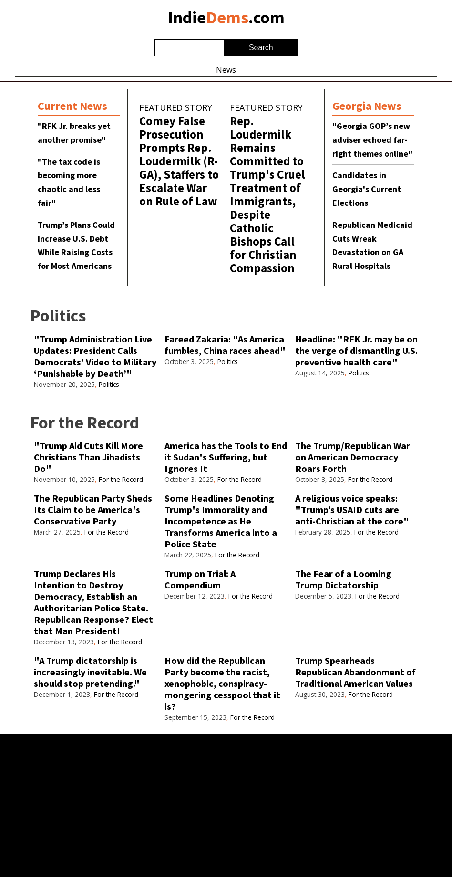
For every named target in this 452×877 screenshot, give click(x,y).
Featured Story (175, 107)
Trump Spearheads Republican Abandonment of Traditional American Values (355, 671)
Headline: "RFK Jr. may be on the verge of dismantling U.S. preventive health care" (356, 350)
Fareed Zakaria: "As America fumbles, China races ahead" (225, 344)
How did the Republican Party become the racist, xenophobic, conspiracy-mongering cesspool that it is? (222, 683)
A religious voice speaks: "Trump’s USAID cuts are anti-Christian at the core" (352, 509)
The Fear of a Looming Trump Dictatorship (343, 579)
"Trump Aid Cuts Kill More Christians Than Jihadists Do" (88, 456)
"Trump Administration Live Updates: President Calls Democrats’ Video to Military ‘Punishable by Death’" (95, 356)
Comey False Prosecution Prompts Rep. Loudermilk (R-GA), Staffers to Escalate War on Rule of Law (179, 161)
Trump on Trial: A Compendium (200, 579)
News (226, 69)
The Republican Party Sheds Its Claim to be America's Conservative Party (93, 509)
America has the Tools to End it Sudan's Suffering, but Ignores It (225, 456)
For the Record (121, 479)
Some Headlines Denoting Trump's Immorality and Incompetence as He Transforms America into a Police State (220, 521)
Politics (109, 384)
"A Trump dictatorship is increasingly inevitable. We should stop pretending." (90, 671)
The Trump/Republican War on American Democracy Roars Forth (352, 456)
